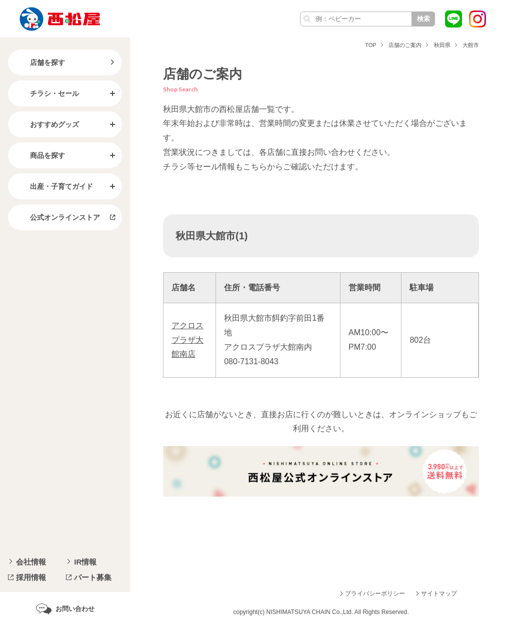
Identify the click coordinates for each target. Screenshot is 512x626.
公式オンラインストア (57, 217)
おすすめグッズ (46, 124)
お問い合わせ (75, 609)
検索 (423, 18)
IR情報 (85, 562)
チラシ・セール (46, 93)
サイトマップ (439, 593)
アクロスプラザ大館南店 (188, 340)
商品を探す (39, 155)
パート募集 (93, 577)
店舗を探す (39, 62)
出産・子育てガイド (53, 186)
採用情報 (31, 577)
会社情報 (31, 562)
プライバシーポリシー (375, 593)
